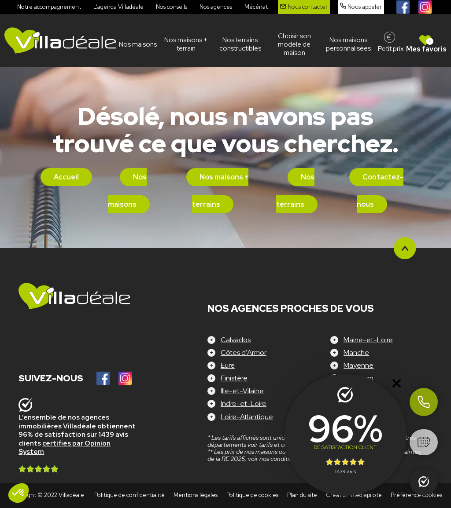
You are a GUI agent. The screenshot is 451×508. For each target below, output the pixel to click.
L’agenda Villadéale (118, 7)
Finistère (234, 378)
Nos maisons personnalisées (348, 44)
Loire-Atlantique (247, 416)
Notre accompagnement (49, 7)
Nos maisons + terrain (185, 44)
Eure (228, 365)
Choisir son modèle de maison (294, 44)
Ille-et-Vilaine (242, 390)
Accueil (66, 177)
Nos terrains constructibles (240, 44)
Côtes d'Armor (243, 352)
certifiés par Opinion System (64, 448)
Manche (356, 352)
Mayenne (358, 365)
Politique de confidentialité (129, 495)
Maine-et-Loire (368, 339)
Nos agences (216, 7)
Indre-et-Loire (243, 403)
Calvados (236, 339)
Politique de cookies (252, 495)
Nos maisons (138, 44)
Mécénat (256, 7)
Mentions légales (196, 495)
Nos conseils (171, 7)
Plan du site (302, 495)
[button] (18, 493)
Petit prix (390, 48)
